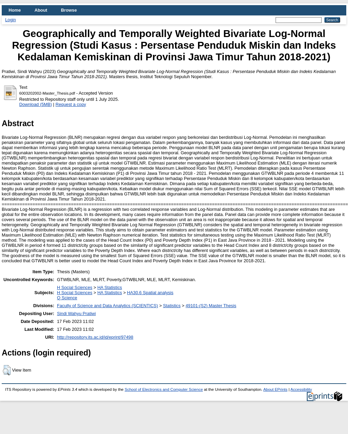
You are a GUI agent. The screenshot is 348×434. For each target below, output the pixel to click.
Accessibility (301, 389)
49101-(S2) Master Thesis (211, 305)
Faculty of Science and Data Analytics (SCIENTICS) (107, 305)
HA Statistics (109, 287)
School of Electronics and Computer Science (164, 389)
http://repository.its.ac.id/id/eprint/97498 (95, 337)
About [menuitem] (41, 10)
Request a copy (71, 104)
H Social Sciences (74, 287)
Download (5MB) (35, 104)
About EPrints (275, 389)
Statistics (172, 305)
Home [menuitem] (15, 10)
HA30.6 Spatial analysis (150, 292)
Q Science (67, 297)
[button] (7, 370)
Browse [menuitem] (69, 10)
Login (10, 19)
